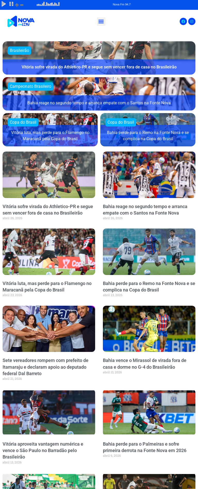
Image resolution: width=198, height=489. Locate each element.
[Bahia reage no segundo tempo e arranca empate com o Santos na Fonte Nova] (99, 94)
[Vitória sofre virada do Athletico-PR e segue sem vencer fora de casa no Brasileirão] (99, 58)
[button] (101, 21)
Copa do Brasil (23, 122)
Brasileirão (19, 50)
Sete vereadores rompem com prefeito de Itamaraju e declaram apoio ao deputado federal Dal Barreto (45, 367)
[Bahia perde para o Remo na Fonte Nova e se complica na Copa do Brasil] (147, 129)
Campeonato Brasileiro (30, 86)
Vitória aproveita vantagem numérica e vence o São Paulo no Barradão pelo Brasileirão (43, 450)
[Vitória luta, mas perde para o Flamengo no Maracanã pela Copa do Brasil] (50, 129)
